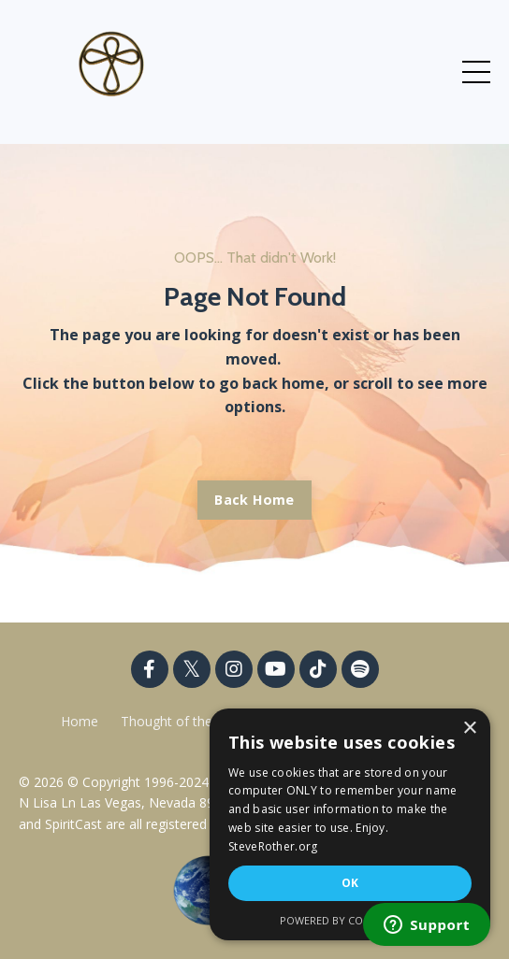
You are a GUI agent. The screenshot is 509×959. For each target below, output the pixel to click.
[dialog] (350, 824)
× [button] (469, 729)
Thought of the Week (187, 721)
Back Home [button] (254, 499)
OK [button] (350, 883)
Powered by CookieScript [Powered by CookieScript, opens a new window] (350, 920)
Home (79, 721)
